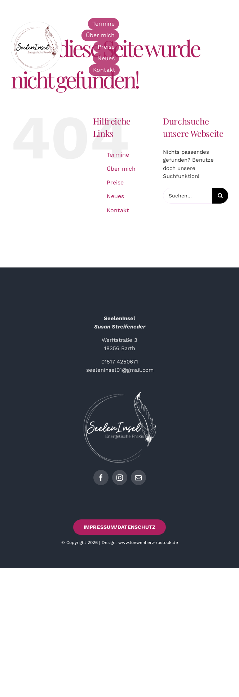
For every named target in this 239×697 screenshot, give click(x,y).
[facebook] (101, 477)
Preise (115, 182)
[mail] (138, 477)
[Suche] (220, 196)
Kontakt (118, 210)
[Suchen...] (187, 196)
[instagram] (119, 477)
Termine (118, 154)
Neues (115, 196)
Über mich (121, 168)
